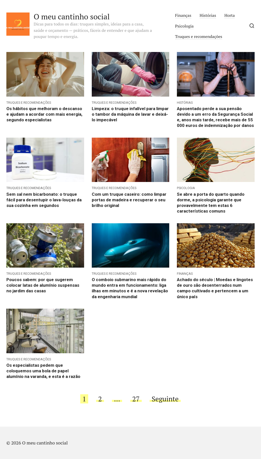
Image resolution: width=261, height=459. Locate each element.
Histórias (208, 15)
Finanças (183, 15)
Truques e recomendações (198, 36)
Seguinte (165, 398)
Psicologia (184, 26)
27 (136, 398)
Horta (229, 15)
